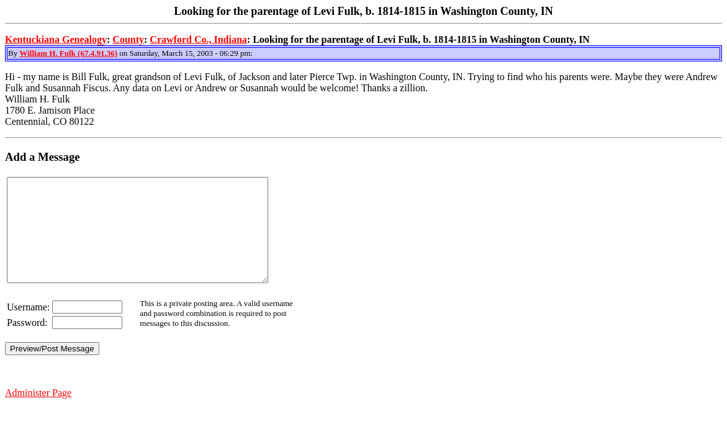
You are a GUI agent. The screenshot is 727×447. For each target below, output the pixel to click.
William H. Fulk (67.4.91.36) (68, 53)
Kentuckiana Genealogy (56, 39)
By (13, 53)
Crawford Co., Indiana (198, 39)
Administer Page (38, 413)
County (128, 39)
